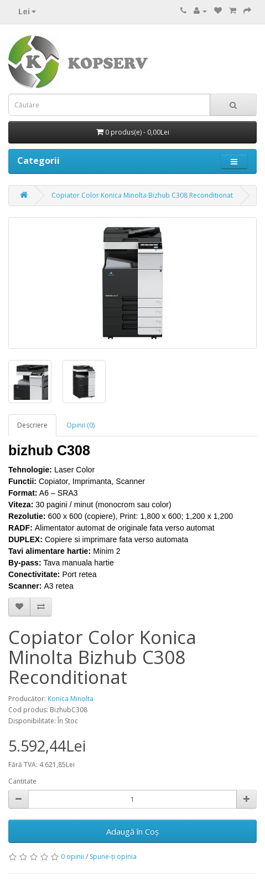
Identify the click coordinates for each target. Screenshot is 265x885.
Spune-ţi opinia (113, 856)
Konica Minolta (70, 698)
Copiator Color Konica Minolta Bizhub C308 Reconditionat (142, 195)
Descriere (32, 425)
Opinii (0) (80, 425)
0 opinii (72, 856)
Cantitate (22, 781)
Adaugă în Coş (132, 831)
